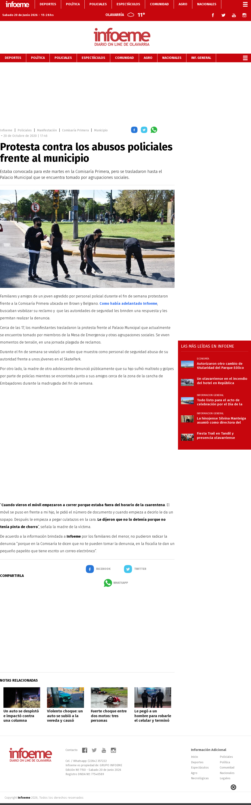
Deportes (13, 49)
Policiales (63, 49)
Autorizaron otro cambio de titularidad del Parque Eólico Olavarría (220, 357)
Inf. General (201, 49)
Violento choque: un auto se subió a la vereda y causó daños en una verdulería (65, 712)
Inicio (194, 748)
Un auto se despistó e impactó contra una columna (21, 707)
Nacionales (171, 49)
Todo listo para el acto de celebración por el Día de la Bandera (219, 393)
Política (38, 49)
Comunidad (124, 49)
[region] (125, 84)
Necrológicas (200, 769)
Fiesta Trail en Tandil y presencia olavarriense (216, 427)
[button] (134, 122)
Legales (225, 769)
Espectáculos (93, 49)
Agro (148, 49)
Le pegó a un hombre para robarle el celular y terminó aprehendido (152, 709)
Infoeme (6, 122)
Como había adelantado (128, 295)
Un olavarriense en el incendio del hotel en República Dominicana (222, 372)
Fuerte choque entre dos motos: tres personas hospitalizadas (109, 709)
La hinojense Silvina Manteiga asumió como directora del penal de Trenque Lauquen (221, 412)
